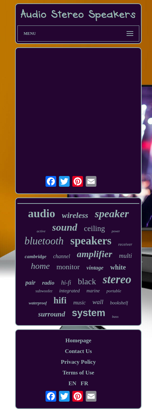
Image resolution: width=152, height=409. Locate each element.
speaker (112, 214)
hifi (60, 300)
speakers (90, 241)
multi (125, 255)
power (115, 231)
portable (113, 290)
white (118, 267)
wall (97, 301)
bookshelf (119, 302)
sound (64, 227)
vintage (94, 268)
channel (61, 256)
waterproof (38, 303)
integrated (69, 290)
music (79, 302)
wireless (75, 215)
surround (51, 314)
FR (84, 383)
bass (115, 316)
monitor (68, 266)
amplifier (94, 254)
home (40, 266)
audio (41, 213)
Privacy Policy (78, 362)
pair (30, 282)
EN (72, 383)
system (88, 312)
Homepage (78, 340)
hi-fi (66, 282)
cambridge (36, 256)
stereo (117, 279)
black (87, 281)
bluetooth (44, 241)
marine (93, 290)
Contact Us (78, 351)
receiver (125, 244)
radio (48, 283)
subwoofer (44, 291)
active (41, 231)
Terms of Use (78, 372)
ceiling (94, 228)
